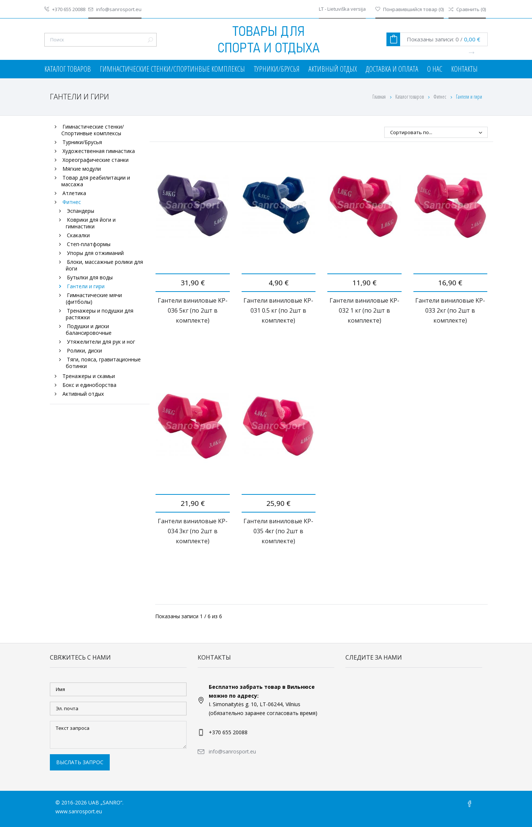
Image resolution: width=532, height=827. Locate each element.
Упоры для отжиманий (95, 252)
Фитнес (440, 96)
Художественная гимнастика (98, 150)
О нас (434, 69)
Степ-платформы (88, 244)
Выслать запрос (79, 762)
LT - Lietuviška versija (342, 9)
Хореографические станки (95, 159)
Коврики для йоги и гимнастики (91, 223)
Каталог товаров (67, 69)
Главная (379, 96)
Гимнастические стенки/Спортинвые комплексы (172, 69)
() (409, 9)
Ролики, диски (84, 350)
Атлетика (74, 193)
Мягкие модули (81, 168)
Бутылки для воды (90, 277)
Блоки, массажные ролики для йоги (104, 265)
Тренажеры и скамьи (88, 376)
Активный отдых (332, 69)
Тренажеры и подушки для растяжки (99, 314)
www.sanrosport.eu (78, 811)
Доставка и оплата (392, 69)
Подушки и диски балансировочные (89, 329)
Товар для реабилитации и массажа (95, 181)
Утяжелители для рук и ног (101, 341)
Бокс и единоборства (89, 384)
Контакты (464, 69)
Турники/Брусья (277, 69)
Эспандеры (80, 210)
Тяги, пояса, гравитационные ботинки (103, 363)
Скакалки (78, 235)
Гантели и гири (86, 286)
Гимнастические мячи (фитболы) (94, 298)
